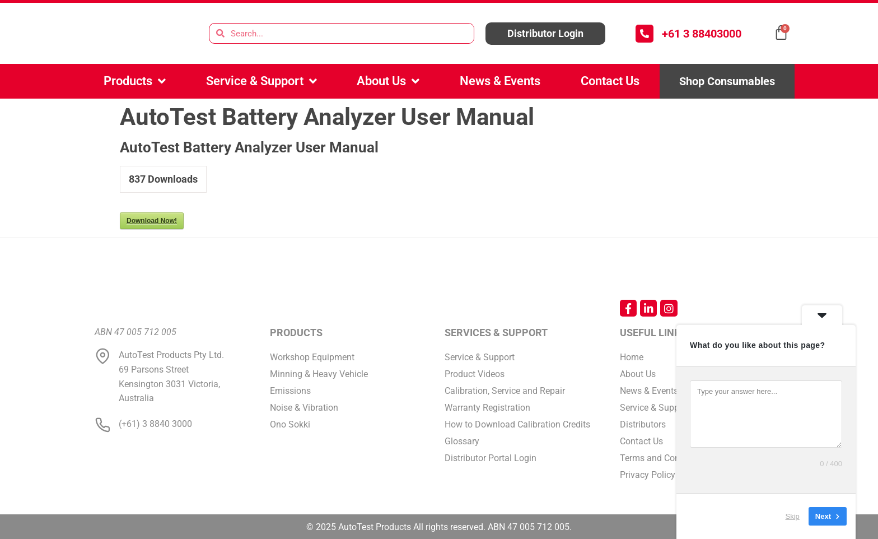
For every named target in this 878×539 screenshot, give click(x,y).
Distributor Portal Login (490, 458)
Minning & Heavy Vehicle (319, 374)
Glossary (462, 441)
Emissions (290, 390)
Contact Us (610, 81)
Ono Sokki (290, 424)
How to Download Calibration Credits (517, 424)
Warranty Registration (487, 407)
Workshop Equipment (312, 357)
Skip (793, 516)
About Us (388, 81)
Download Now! (152, 221)
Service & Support (261, 81)
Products (135, 81)
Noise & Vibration (304, 407)
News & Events (500, 81)
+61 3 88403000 (701, 33)
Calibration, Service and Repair (505, 390)
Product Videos (475, 374)
